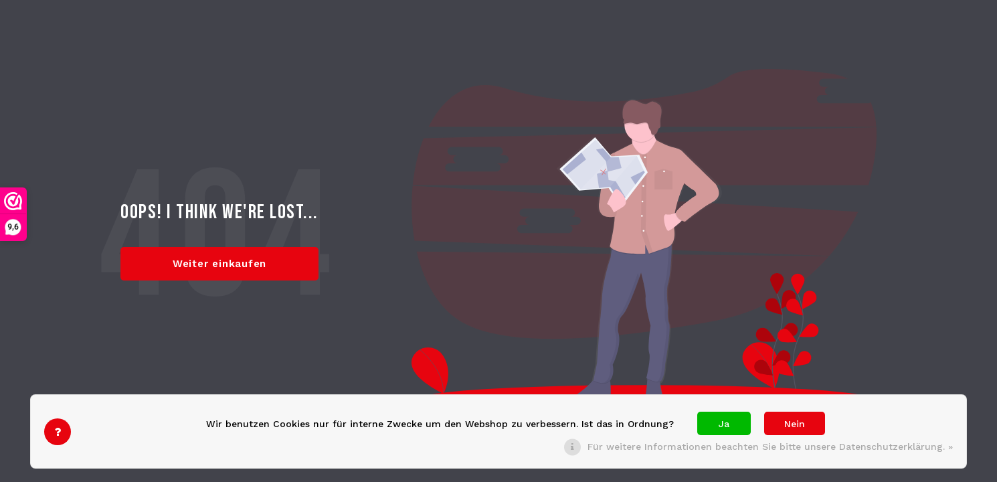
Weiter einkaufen (219, 264)
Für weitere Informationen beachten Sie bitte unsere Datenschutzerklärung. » (770, 446)
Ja (724, 423)
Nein (794, 423)
